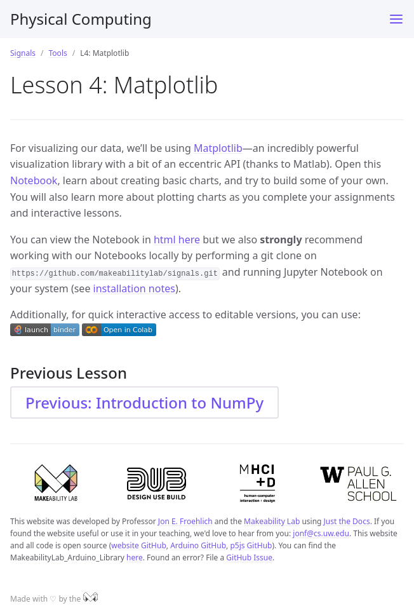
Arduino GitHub (198, 545)
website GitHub (138, 545)
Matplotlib (218, 148)
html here (177, 240)
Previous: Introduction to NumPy (144, 402)
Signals (23, 53)
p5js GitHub (251, 545)
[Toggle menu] (396, 19)
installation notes (134, 288)
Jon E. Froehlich (185, 521)
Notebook (33, 180)
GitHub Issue (249, 557)
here (134, 557)
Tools (58, 53)
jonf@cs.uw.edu (321, 533)
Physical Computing (81, 18)
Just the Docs (347, 521)
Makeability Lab (272, 521)
